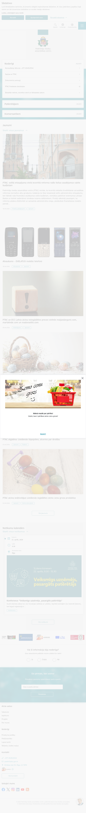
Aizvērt (43, 434)
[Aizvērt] (83, 378)
